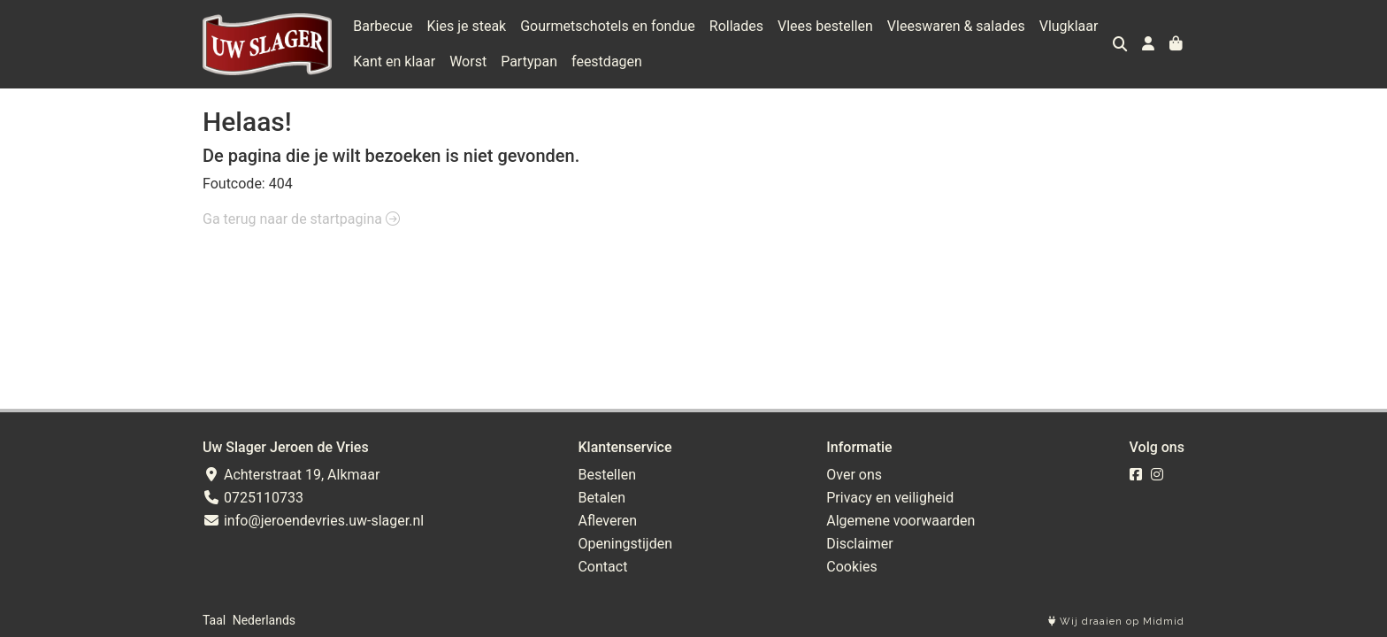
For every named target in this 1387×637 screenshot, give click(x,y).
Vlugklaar (1069, 26)
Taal (214, 620)
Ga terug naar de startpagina (301, 219)
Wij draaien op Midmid (1116, 621)
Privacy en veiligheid (890, 497)
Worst (468, 61)
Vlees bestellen (825, 26)
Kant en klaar (394, 61)
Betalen (601, 497)
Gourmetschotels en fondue (607, 26)
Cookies (851, 566)
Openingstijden (625, 543)
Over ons (854, 474)
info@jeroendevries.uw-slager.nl (313, 520)
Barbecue (382, 26)
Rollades (736, 26)
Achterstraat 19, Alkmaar (291, 474)
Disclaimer (859, 543)
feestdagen (606, 61)
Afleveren (607, 520)
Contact (602, 566)
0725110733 (253, 497)
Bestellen (607, 474)
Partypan (529, 61)
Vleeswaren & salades (956, 26)
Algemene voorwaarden (900, 520)
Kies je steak (467, 26)
